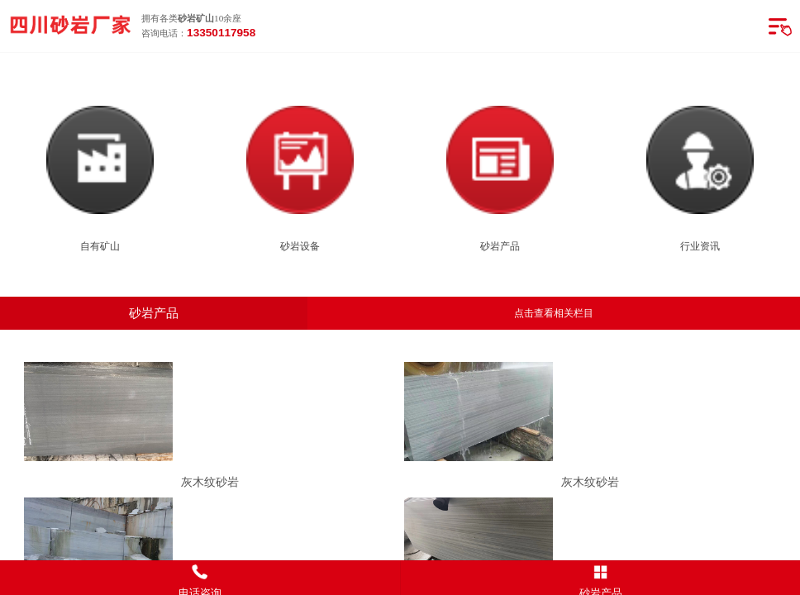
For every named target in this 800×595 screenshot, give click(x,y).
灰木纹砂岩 (210, 481)
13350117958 (221, 32)
